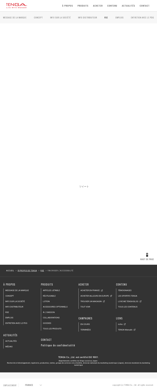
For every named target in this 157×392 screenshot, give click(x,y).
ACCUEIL (10, 271)
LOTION (46, 301)
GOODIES (47, 323)
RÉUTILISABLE (49, 296)
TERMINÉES (85, 330)
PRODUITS (83, 5)
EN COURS (85, 324)
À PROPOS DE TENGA (27, 271)
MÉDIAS (9, 346)
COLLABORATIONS (51, 317)
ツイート (84, 186)
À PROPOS (67, 5)
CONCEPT (38, 17)
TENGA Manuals (125, 330)
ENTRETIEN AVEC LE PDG (142, 17)
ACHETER (98, 5)
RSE (106, 17)
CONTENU (112, 5)
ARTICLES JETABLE (51, 290)
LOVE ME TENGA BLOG (128, 301)
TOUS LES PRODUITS (52, 329)
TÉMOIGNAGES (125, 290)
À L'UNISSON (49, 312)
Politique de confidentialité (58, 345)
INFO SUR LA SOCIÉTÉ (60, 17)
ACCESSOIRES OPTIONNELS (55, 307)
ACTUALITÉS (128, 5)
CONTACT (145, 5)
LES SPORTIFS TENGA (127, 296)
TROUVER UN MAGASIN (91, 301)
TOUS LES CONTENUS (128, 307)
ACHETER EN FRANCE (90, 290)
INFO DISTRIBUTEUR (87, 17)
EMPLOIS (119, 17)
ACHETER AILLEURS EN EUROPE (94, 296)
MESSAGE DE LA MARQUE (15, 17)
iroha (120, 324)
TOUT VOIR (85, 307)
